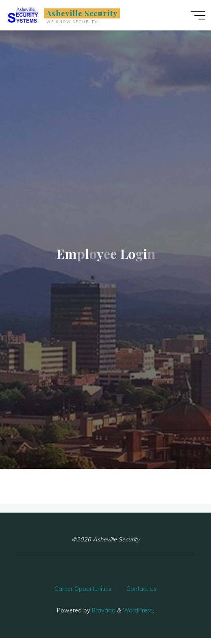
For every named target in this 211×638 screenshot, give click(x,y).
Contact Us (141, 589)
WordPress (138, 610)
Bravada (102, 610)
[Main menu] (198, 15)
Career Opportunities (82, 589)
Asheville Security (81, 13)
